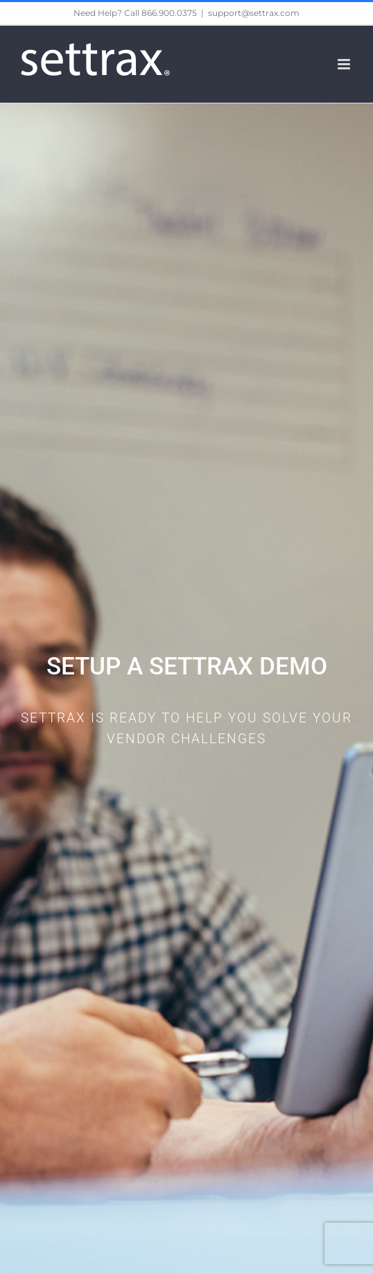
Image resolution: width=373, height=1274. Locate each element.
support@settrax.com (254, 13)
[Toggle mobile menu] (345, 64)
